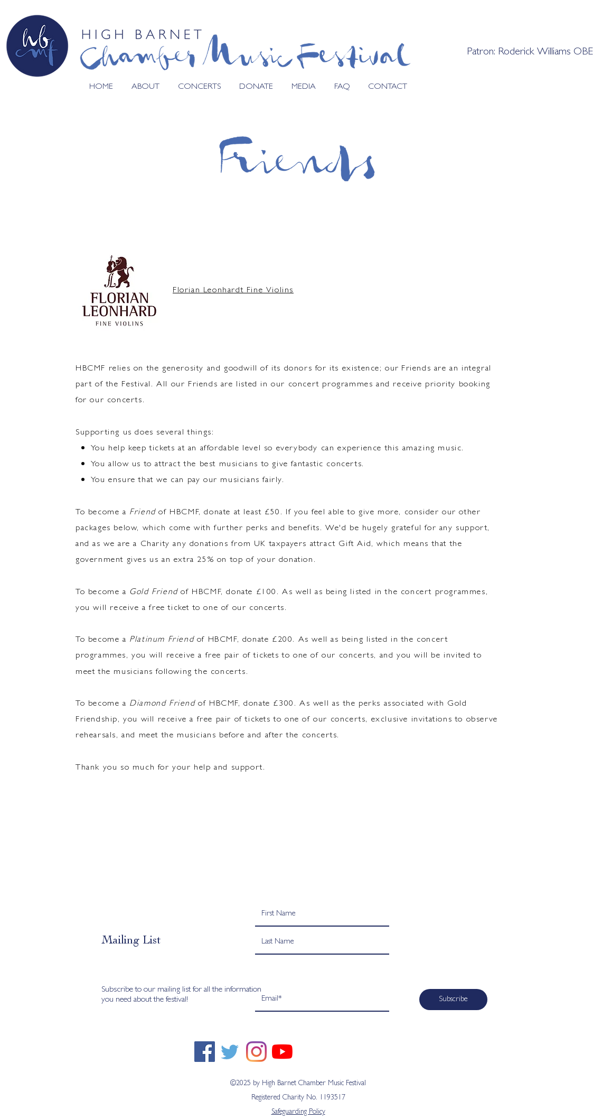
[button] (141, 87)
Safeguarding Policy (298, 1112)
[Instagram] (256, 1051)
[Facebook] (204, 1051)
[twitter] (230, 1051)
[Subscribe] (453, 999)
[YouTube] (282, 1051)
